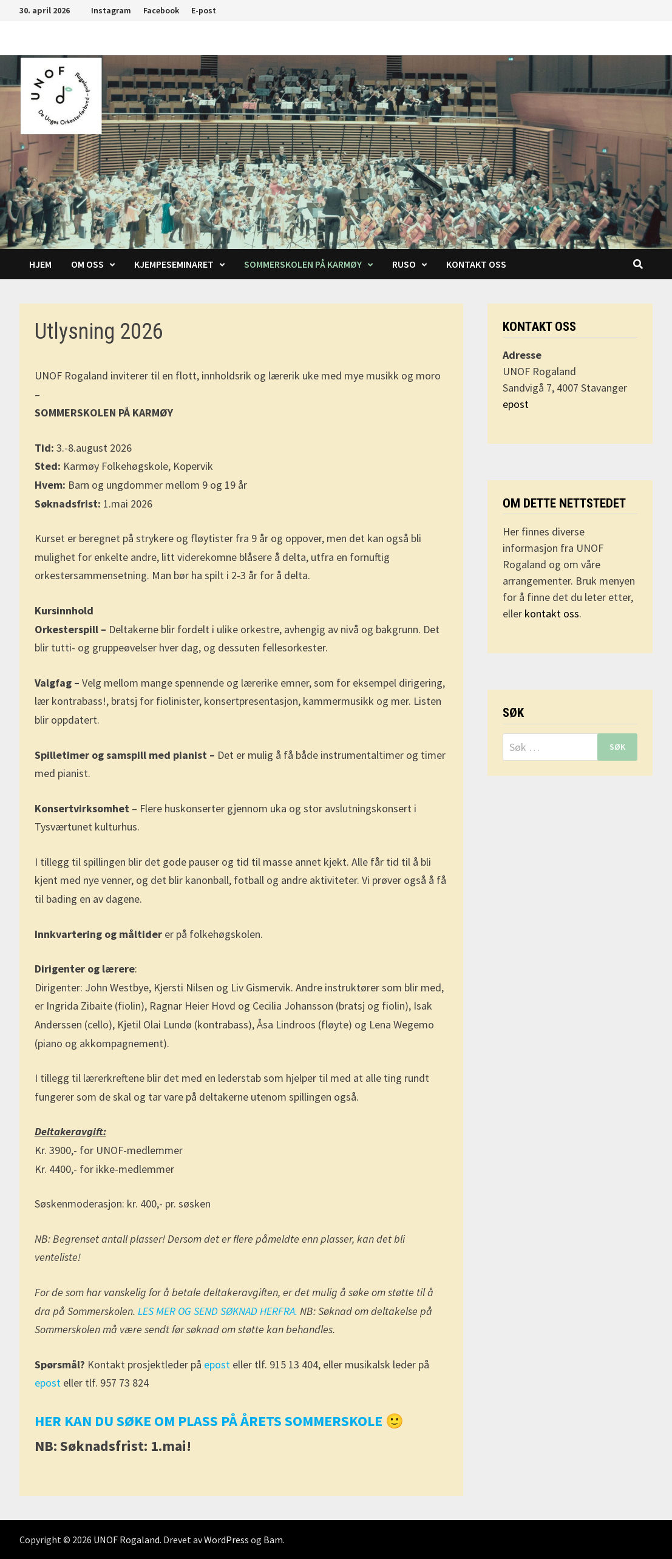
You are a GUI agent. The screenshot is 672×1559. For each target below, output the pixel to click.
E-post (203, 10)
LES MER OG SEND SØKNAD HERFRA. (219, 1311)
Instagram (111, 10)
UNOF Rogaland (126, 1540)
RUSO (404, 264)
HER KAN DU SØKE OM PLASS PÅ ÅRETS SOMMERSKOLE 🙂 (219, 1420)
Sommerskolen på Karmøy (303, 264)
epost (218, 1364)
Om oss (87, 264)
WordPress (226, 1540)
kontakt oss (551, 613)
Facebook (161, 10)
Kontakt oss (476, 264)
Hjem (40, 264)
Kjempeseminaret (174, 264)
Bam (273, 1540)
